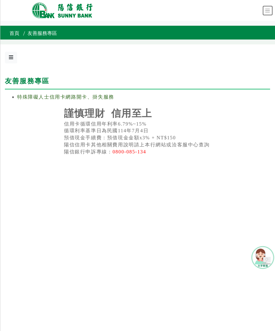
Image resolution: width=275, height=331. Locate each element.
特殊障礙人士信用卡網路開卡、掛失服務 (65, 97)
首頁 (14, 33)
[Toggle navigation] (268, 10)
